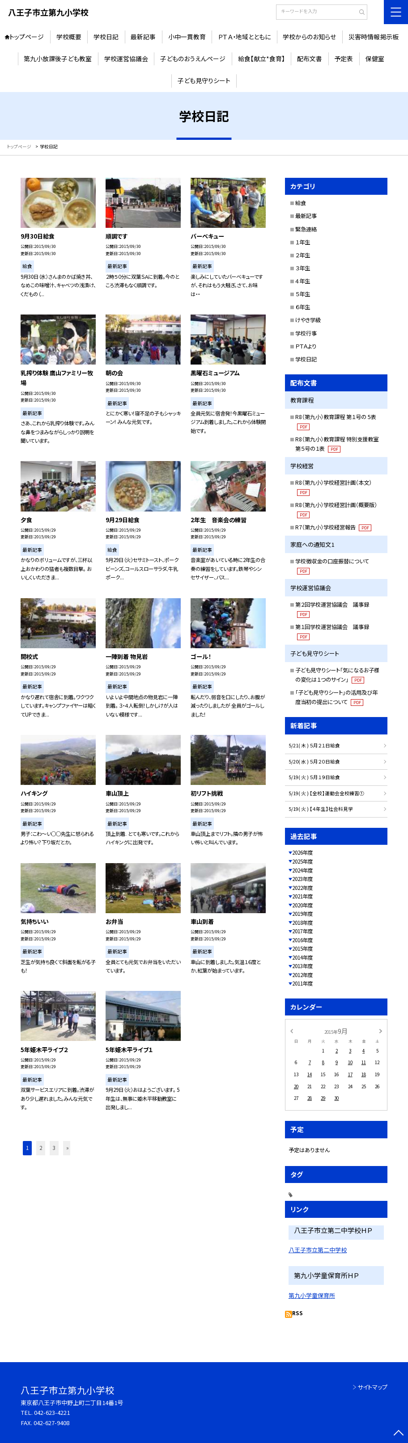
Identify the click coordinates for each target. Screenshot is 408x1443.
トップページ (26, 36)
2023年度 (302, 878)
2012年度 (302, 974)
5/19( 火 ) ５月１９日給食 (314, 777)
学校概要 (68, 36)
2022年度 (302, 887)
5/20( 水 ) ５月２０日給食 (314, 761)
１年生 (302, 242)
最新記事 (143, 36)
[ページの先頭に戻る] (399, 1434)
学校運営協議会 (126, 58)
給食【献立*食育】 (261, 58)
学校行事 (306, 333)
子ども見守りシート (204, 80)
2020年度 (302, 905)
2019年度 (302, 913)
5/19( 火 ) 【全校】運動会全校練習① (326, 793)
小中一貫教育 (187, 36)
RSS (297, 1313)
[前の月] (291, 1031)
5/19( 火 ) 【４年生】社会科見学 (321, 808)
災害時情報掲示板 (373, 36)
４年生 (302, 281)
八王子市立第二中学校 (318, 1250)
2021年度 (302, 896)
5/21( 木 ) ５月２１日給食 (314, 745)
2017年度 (302, 931)
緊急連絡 (306, 229)
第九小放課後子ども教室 (58, 58)
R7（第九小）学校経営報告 (333, 527)
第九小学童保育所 (312, 1295)
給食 (300, 203)
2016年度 (302, 940)
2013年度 (302, 965)
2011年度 (302, 983)
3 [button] (54, 1147)
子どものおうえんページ (192, 58)
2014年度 (302, 957)
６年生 (302, 307)
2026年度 (302, 852)
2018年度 (302, 922)
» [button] (67, 1147)
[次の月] (380, 1031)
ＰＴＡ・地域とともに (244, 36)
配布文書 (309, 58)
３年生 (302, 268)
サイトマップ (372, 1387)
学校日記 (106, 36)
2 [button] (40, 1147)
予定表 (343, 58)
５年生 (302, 294)
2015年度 (302, 948)
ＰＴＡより (305, 346)
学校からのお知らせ (309, 36)
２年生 (302, 255)
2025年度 (302, 861)
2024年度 (302, 870)
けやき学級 (308, 320)
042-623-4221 (52, 1412)
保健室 (375, 58)
